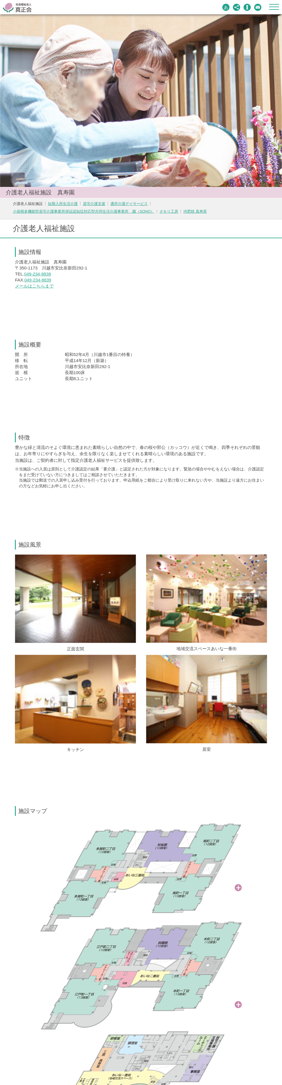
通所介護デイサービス (129, 204)
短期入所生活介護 (63, 204)
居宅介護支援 (94, 204)
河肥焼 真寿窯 (195, 211)
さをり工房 (169, 211)
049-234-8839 (37, 279)
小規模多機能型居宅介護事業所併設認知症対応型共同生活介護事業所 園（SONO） (83, 211)
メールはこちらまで (34, 286)
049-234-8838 (37, 273)
